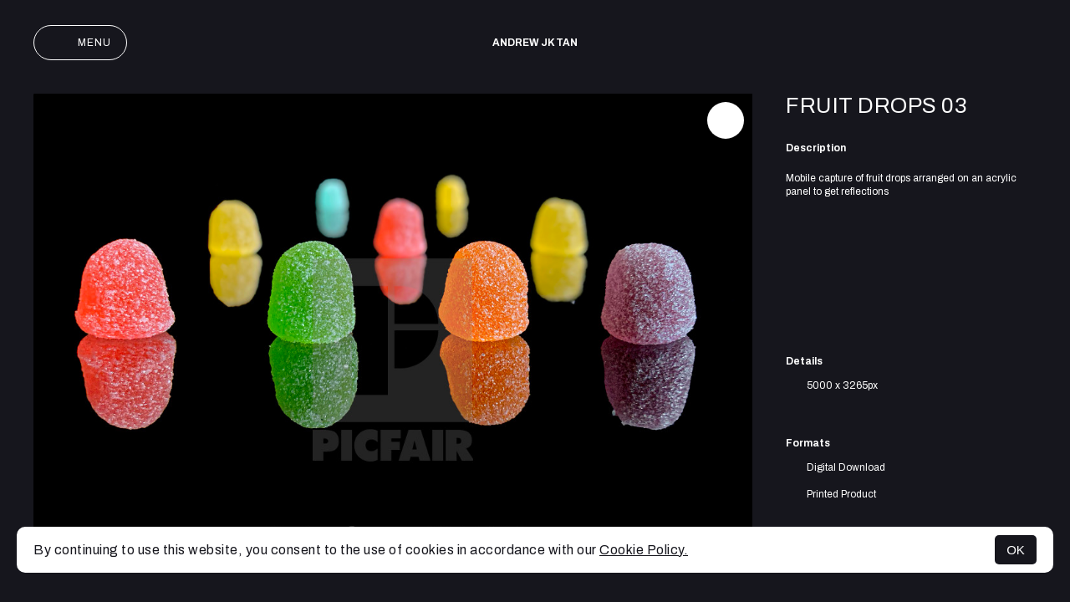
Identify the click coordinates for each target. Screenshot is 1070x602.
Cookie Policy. (643, 550)
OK (1015, 550)
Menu (80, 43)
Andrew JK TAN (535, 42)
